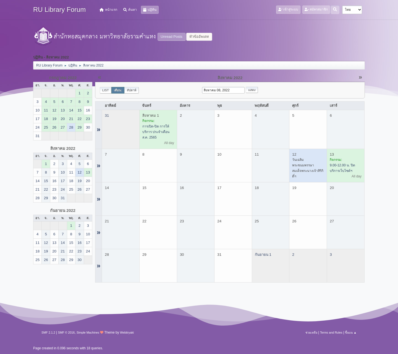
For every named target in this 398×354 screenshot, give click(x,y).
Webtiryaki (127, 332)
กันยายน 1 (263, 254)
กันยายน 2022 (62, 210)
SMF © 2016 (66, 332)
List (105, 90)
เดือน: (118, 90)
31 (107, 115)
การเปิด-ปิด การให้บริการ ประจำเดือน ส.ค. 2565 (155, 131)
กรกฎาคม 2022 (63, 78)
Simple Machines (88, 332)
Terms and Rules (331, 332)
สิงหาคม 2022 (62, 148)
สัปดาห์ (131, 90)
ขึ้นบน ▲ (351, 332)
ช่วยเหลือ (311, 332)
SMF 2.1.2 (48, 332)
